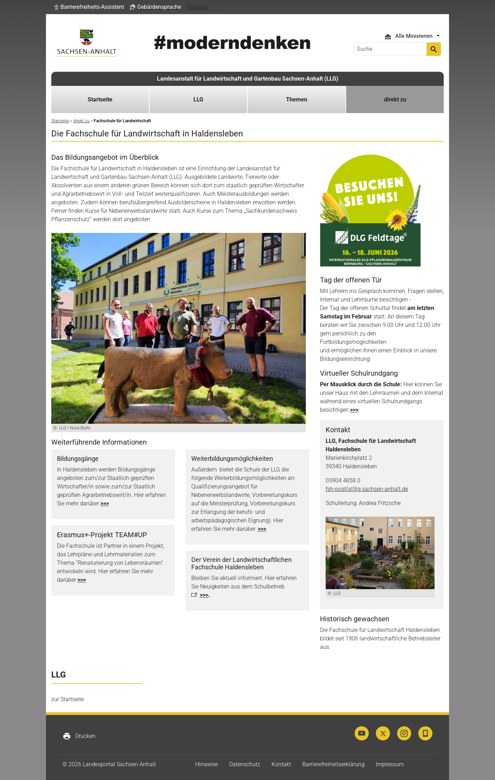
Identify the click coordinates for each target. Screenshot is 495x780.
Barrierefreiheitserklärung (333, 764)
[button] (89, 7)
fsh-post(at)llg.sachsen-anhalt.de (367, 489)
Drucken (79, 736)
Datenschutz (244, 764)
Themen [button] (296, 99)
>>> (104, 503)
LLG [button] (198, 99)
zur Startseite (67, 699)
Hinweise (206, 764)
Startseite (100, 99)
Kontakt (281, 764)
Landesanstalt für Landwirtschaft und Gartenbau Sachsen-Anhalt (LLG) (247, 78)
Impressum (390, 764)
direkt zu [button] (395, 99)
